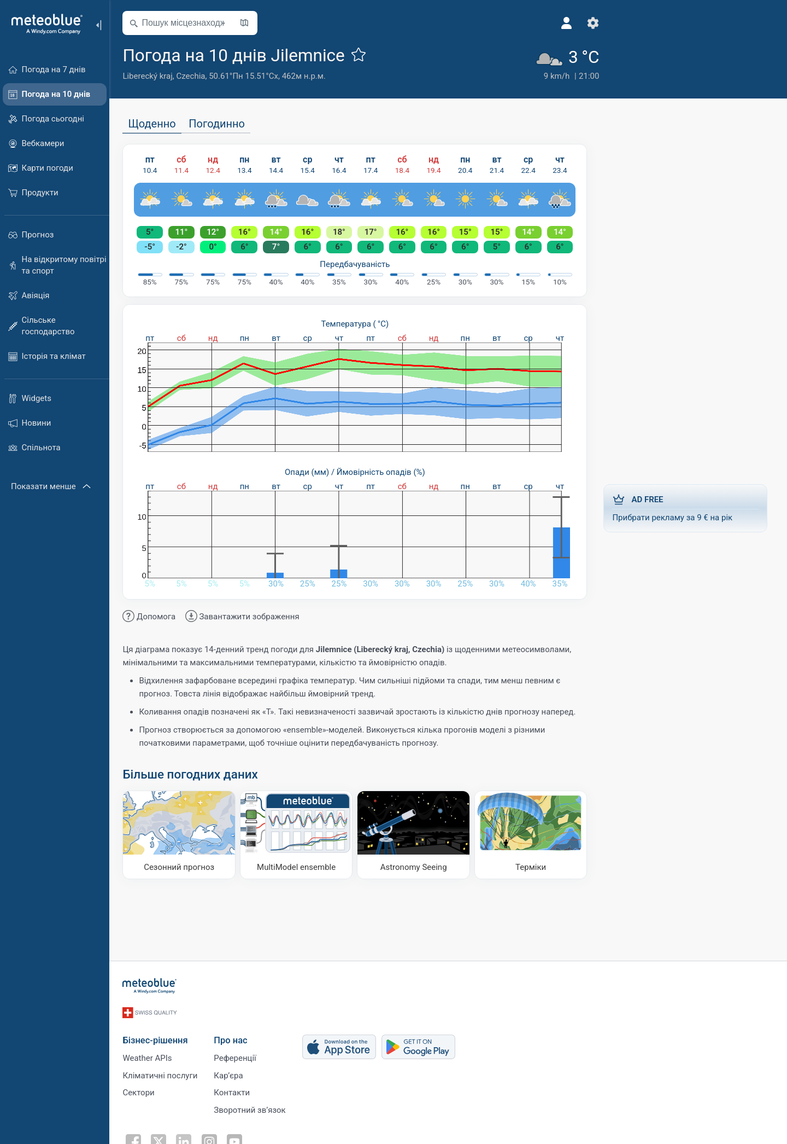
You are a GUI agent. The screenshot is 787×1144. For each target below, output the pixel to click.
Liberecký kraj (150, 76)
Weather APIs (150, 1054)
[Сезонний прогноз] (182, 835)
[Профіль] (549, 23)
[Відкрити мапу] (247, 23)
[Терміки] (534, 835)
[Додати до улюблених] (361, 54)
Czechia (193, 76)
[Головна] (43, 24)
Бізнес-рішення (158, 1035)
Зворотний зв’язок (253, 1108)
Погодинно (220, 123)
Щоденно (155, 123)
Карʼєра (231, 1072)
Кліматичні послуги (163, 1072)
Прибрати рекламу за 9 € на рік (688, 507)
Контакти (235, 1090)
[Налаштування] (575, 23)
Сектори (141, 1090)
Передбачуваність (358, 264)
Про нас (233, 1035)
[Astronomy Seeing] (417, 835)
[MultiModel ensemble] (300, 835)
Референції (238, 1054)
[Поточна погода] (548, 63)
